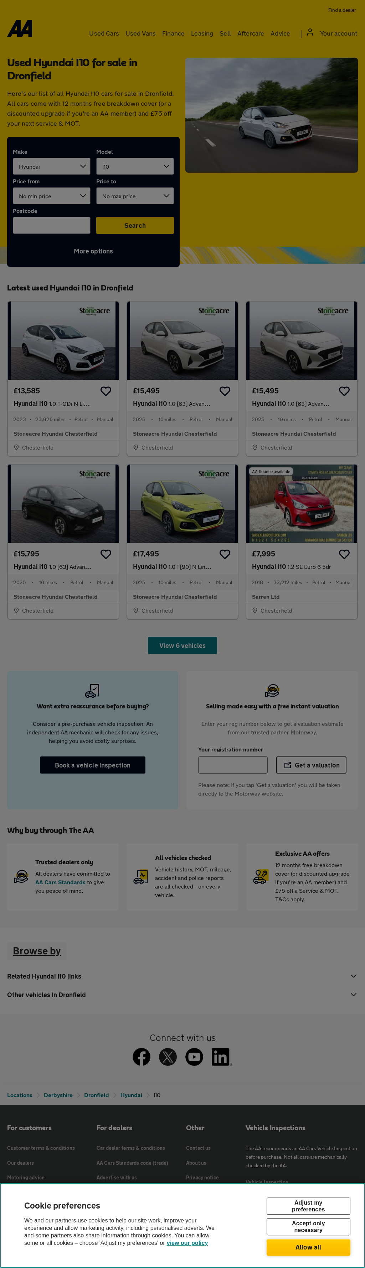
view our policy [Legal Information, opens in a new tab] (187, 1243)
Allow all (308, 1247)
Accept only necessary (308, 1226)
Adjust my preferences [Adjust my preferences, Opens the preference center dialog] (308, 1206)
